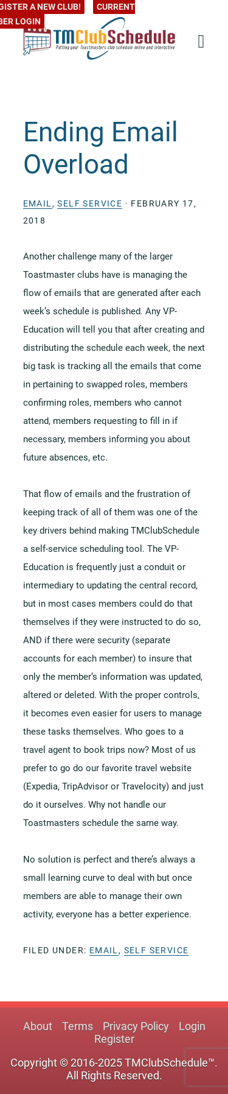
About (37, 1026)
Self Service (89, 203)
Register (114, 1038)
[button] (197, 37)
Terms (77, 1026)
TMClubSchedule (99, 38)
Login (192, 1026)
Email (37, 203)
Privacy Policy (136, 1026)
